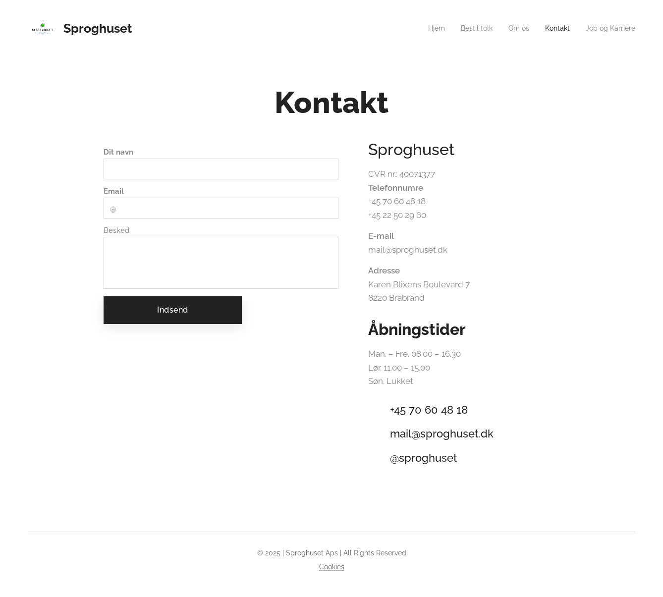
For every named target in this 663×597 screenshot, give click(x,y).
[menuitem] (425, 28)
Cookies (331, 567)
